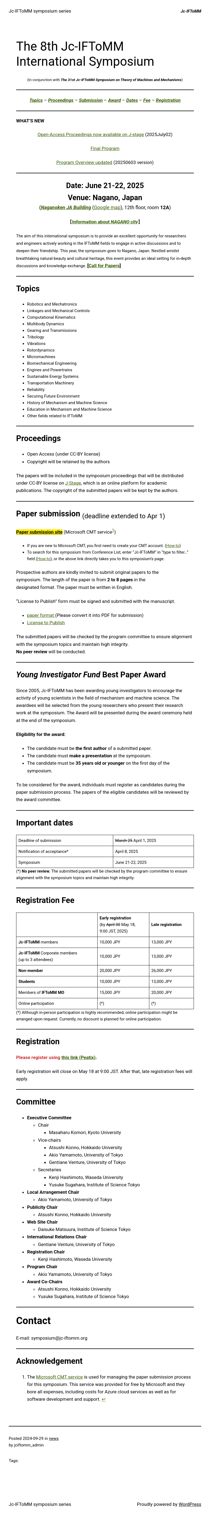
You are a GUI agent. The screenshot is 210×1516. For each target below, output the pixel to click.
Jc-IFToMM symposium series (40, 11)
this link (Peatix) (79, 1057)
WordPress (190, 1504)
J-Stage (73, 483)
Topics (36, 100)
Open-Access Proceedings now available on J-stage (90, 134)
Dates (132, 100)
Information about (105, 222)
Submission (91, 100)
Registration (168, 100)
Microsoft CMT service (59, 1377)
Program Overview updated (84, 162)
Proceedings (61, 100)
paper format (41, 615)
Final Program (105, 148)
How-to (172, 545)
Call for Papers (104, 265)
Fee (147, 100)
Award (114, 100)
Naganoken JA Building (66, 207)
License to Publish (46, 622)
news (54, 1438)
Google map (107, 207)
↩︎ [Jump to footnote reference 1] (104, 1399)
